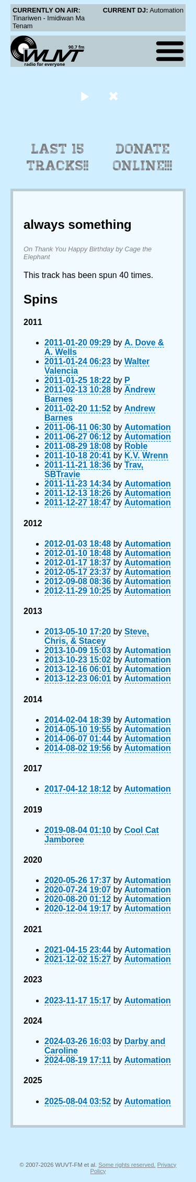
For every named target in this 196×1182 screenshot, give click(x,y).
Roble (135, 446)
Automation (147, 427)
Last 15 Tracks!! (58, 157)
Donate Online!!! (142, 157)
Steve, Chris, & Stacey (96, 636)
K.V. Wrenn (146, 455)
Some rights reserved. (126, 1165)
